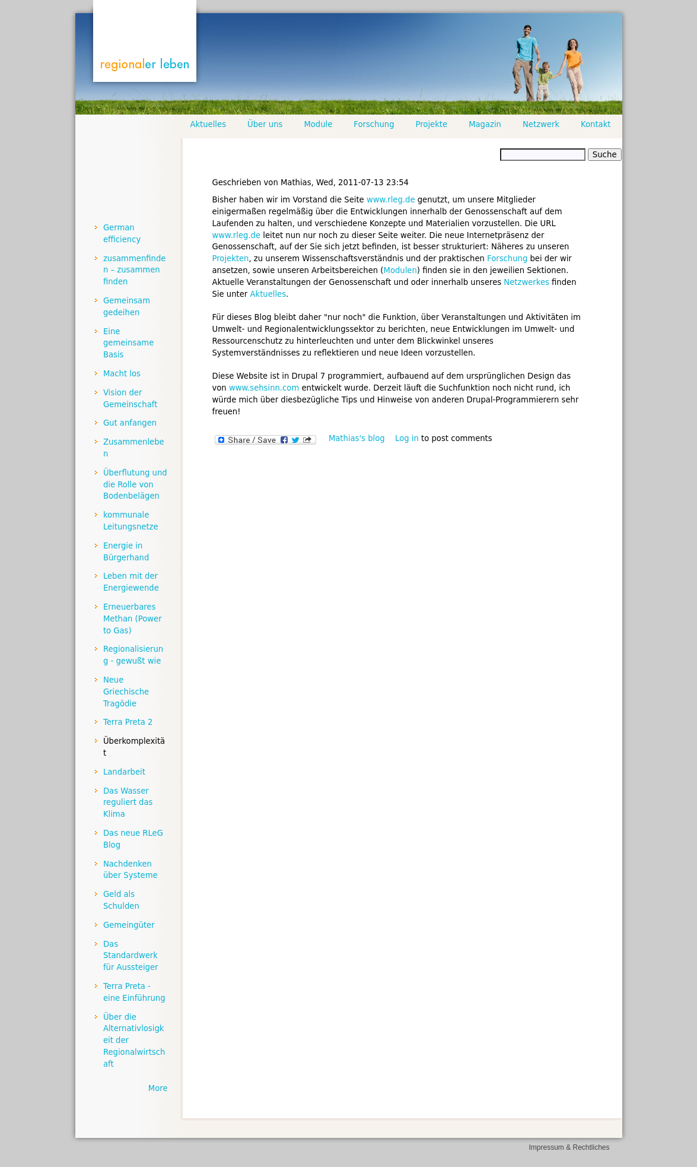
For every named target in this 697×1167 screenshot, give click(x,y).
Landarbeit (124, 772)
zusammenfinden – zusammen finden (134, 270)
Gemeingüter (129, 925)
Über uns (264, 124)
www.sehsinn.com (264, 387)
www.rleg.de (391, 199)
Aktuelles (268, 294)
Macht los (122, 373)
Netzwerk (541, 124)
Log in (407, 438)
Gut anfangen (130, 422)
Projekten (230, 258)
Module (318, 124)
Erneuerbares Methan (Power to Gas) (132, 618)
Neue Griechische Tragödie (126, 692)
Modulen (400, 270)
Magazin (485, 124)
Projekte (432, 124)
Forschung (507, 258)
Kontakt (595, 124)
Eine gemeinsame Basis (128, 343)
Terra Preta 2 (128, 722)
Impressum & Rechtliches (569, 1147)
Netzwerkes (526, 282)
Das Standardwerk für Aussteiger (130, 956)
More (158, 1088)
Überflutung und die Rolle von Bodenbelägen (135, 484)
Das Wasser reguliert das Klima (128, 803)
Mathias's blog (357, 438)
